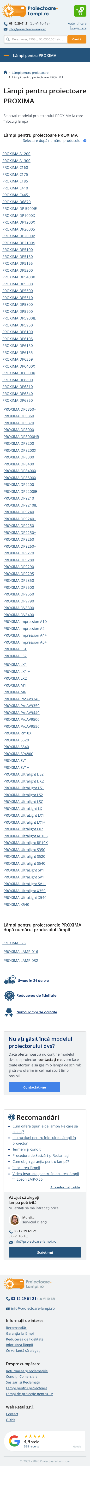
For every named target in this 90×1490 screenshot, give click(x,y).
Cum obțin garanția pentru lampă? (40, 1161)
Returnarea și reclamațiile (27, 1371)
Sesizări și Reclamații (23, 1382)
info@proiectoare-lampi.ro (25, 29)
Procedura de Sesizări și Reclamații (41, 1155)
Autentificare (77, 23)
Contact (12, 1414)
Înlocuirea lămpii (26, 1167)
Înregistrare (78, 28)
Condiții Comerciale (21, 1376)
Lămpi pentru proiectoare (30, 72)
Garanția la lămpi (20, 1333)
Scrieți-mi (45, 1252)
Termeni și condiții (27, 1149)
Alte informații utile (65, 1187)
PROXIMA (16, 153)
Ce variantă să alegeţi (23, 1350)
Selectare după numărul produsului (52, 140)
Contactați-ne (34, 1087)
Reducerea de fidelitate (24, 1339)
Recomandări (16, 1327)
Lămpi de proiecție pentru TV (29, 1393)
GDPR (10, 1419)
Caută (77, 39)
